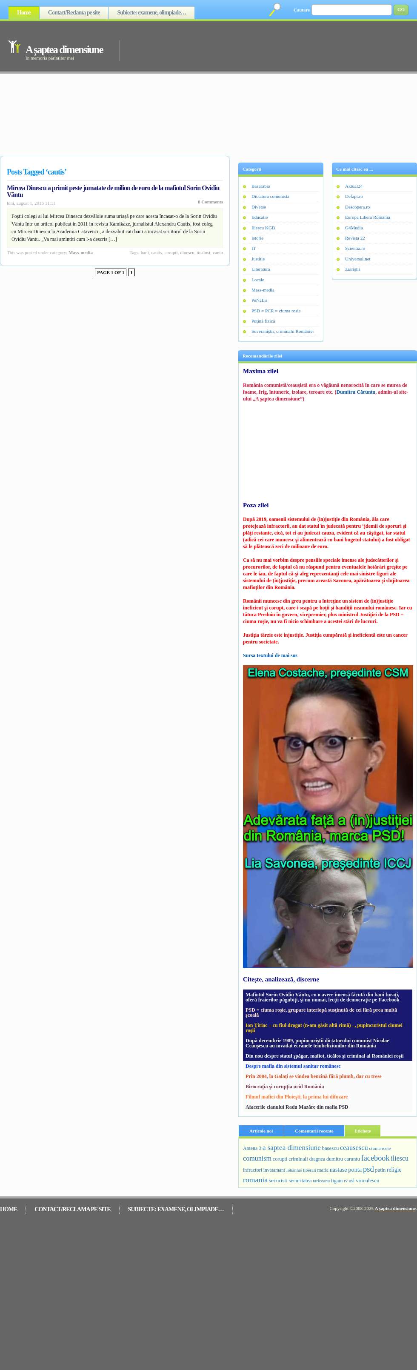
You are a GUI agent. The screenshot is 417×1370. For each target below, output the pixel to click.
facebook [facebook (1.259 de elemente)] (375, 1158)
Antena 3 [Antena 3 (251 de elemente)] (252, 1148)
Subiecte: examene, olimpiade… (151, 12)
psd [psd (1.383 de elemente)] (368, 1168)
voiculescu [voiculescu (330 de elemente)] (367, 1180)
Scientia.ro (355, 248)
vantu (218, 252)
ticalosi (203, 252)
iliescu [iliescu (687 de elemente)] (399, 1158)
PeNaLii (259, 300)
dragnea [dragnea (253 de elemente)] (317, 1159)
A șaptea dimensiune (64, 49)
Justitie (258, 258)
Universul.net (358, 258)
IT (253, 248)
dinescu (187, 252)
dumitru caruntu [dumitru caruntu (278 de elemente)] (343, 1159)
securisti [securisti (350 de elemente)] (278, 1180)
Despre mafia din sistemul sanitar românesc (293, 1066)
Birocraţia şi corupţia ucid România (285, 1087)
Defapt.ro (354, 196)
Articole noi (261, 1130)
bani (145, 252)
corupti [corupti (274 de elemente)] (280, 1159)
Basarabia (260, 186)
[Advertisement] (229, 86)
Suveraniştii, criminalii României (282, 331)
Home (24, 12)
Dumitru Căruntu (356, 392)
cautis (156, 252)
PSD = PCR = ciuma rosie (275, 310)
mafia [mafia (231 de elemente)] (322, 1170)
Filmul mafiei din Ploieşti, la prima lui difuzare (297, 1097)
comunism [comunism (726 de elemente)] (257, 1158)
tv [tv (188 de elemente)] (345, 1180)
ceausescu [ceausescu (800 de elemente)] (354, 1148)
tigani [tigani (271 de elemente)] (337, 1181)
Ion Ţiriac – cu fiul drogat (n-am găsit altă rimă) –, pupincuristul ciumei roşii (324, 1027)
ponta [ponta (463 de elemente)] (355, 1169)
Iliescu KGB (263, 227)
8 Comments (210, 201)
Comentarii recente (314, 1130)
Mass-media (81, 252)
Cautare (302, 9)
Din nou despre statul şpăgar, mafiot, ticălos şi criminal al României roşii (324, 1056)
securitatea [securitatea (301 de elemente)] (300, 1181)
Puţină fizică (263, 320)
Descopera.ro (357, 206)
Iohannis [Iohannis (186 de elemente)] (294, 1170)
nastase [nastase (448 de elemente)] (338, 1169)
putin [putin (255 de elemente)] (380, 1170)
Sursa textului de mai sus (270, 655)
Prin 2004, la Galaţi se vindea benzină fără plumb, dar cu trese (314, 1076)
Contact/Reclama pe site (74, 12)
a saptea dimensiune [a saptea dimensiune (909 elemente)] (292, 1148)
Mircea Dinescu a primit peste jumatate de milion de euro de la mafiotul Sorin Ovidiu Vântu (113, 191)
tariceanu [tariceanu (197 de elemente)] (321, 1180)
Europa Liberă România (367, 217)
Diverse (258, 206)
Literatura (260, 269)
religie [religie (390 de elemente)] (394, 1170)
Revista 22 (355, 237)
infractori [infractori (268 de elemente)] (252, 1170)
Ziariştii (352, 269)
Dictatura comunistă (270, 196)
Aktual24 (354, 186)
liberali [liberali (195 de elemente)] (309, 1170)
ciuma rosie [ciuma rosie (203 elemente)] (380, 1148)
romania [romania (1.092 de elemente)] (255, 1180)
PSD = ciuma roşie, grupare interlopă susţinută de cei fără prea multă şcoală (321, 1012)
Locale (257, 279)
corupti (170, 252)
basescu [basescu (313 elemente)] (330, 1148)
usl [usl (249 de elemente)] (352, 1181)
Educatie (259, 217)
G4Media (354, 227)
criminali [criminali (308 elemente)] (298, 1159)
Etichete (362, 1130)
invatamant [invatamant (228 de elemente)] (274, 1170)
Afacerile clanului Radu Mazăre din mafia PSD (297, 1107)
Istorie (257, 237)
